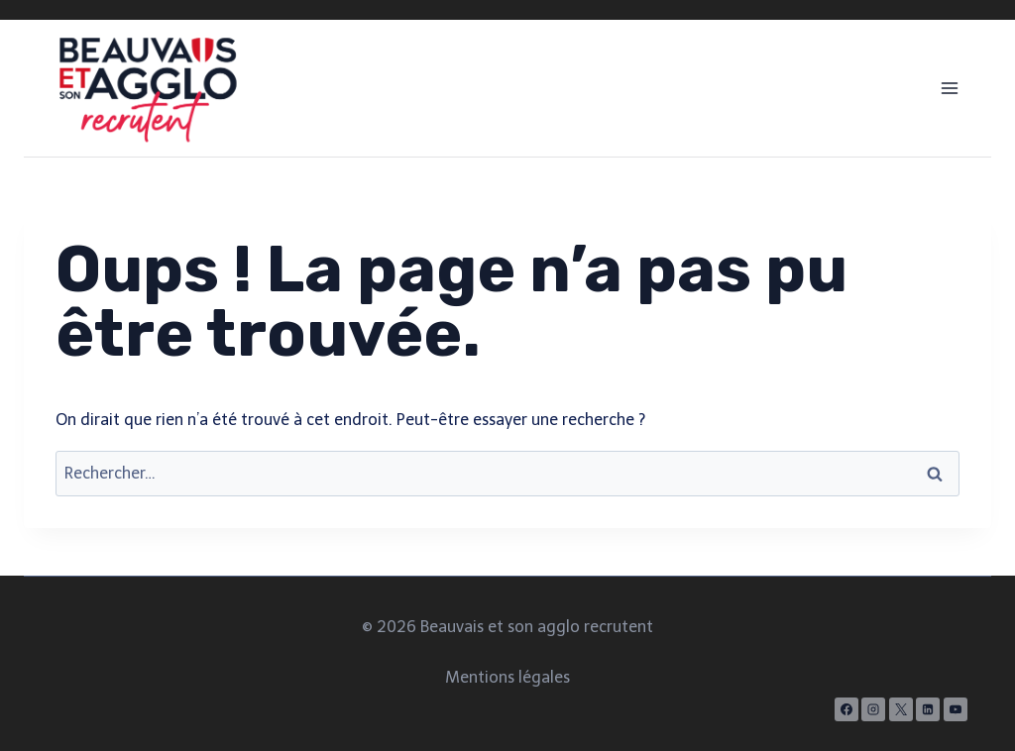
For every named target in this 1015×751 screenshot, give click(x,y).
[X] (901, 709)
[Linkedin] (928, 709)
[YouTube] (955, 709)
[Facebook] (846, 709)
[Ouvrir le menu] (949, 87)
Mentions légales (507, 677)
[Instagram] (873, 709)
